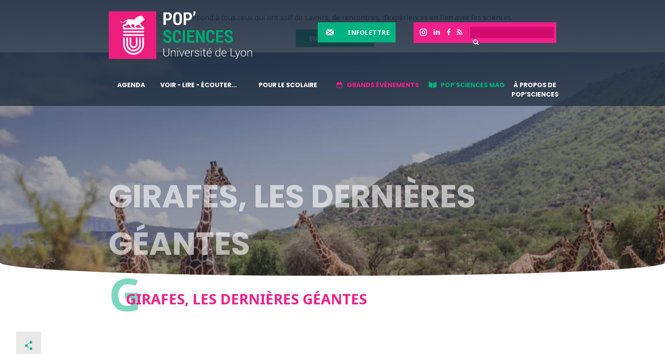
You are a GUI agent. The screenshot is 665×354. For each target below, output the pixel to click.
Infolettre (369, 32)
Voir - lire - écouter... (198, 84)
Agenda (131, 84)
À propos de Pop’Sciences (535, 89)
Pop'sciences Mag (473, 84)
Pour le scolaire (288, 84)
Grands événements (383, 84)
